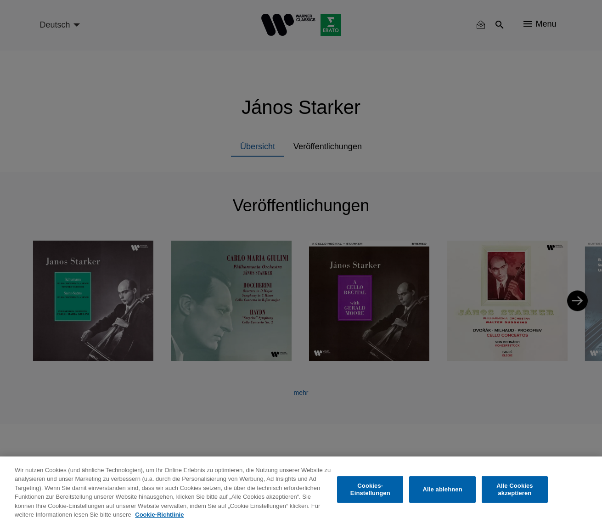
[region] (301, 490)
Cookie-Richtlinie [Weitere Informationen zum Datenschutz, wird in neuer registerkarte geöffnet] (159, 514)
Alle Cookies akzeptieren (514, 489)
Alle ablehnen (442, 489)
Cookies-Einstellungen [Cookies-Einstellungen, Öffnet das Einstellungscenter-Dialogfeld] (370, 489)
